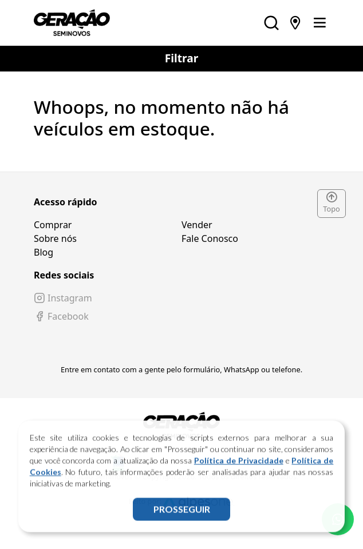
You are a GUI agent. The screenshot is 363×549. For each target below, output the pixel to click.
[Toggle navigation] (319, 23)
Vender (197, 224)
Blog (43, 252)
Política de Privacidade (238, 463)
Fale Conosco (210, 238)
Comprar (53, 224)
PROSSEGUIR (181, 512)
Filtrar (182, 58)
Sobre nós (55, 238)
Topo (331, 203)
